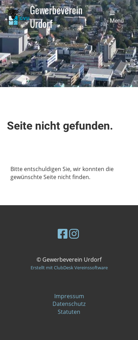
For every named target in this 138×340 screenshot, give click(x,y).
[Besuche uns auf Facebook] (62, 233)
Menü (117, 17)
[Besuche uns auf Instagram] (74, 233)
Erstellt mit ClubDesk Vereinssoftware (69, 267)
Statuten (69, 312)
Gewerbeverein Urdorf (56, 17)
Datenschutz (69, 304)
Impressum (69, 296)
